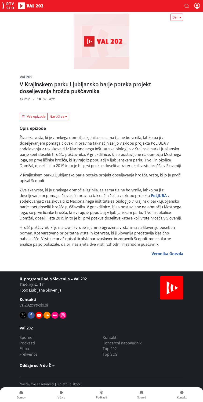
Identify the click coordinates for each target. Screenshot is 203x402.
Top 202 (110, 348)
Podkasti (27, 343)
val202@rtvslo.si (34, 305)
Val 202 (22, 5)
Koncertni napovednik (122, 343)
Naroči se (57, 116)
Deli (175, 17)
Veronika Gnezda (167, 253)
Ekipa (24, 348)
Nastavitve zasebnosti (37, 384)
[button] (186, 6)
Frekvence (28, 354)
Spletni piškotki (69, 384)
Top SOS (110, 354)
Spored (26, 337)
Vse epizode (34, 116)
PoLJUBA (159, 195)
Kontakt (109, 337)
